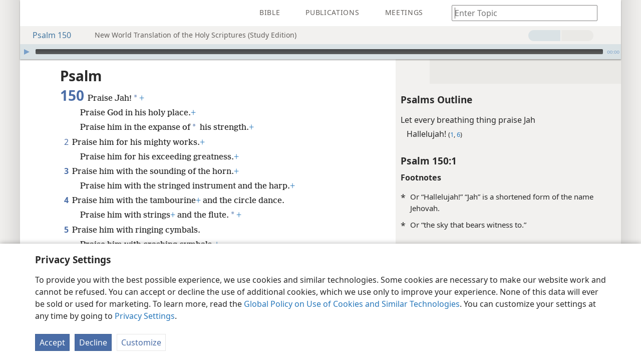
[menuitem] (35, 13)
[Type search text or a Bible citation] (520, 13)
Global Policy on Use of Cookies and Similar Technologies (352, 303)
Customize (141, 342)
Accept (52, 342)
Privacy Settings (145, 315)
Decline (93, 342)
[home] (35, 13)
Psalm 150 (47, 35)
